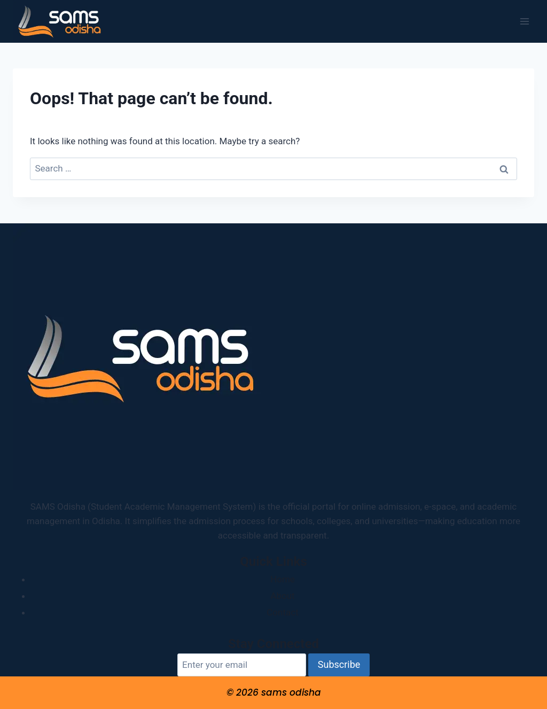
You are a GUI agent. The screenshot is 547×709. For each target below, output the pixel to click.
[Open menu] (524, 21)
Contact (282, 612)
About (282, 595)
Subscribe (339, 664)
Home (282, 579)
